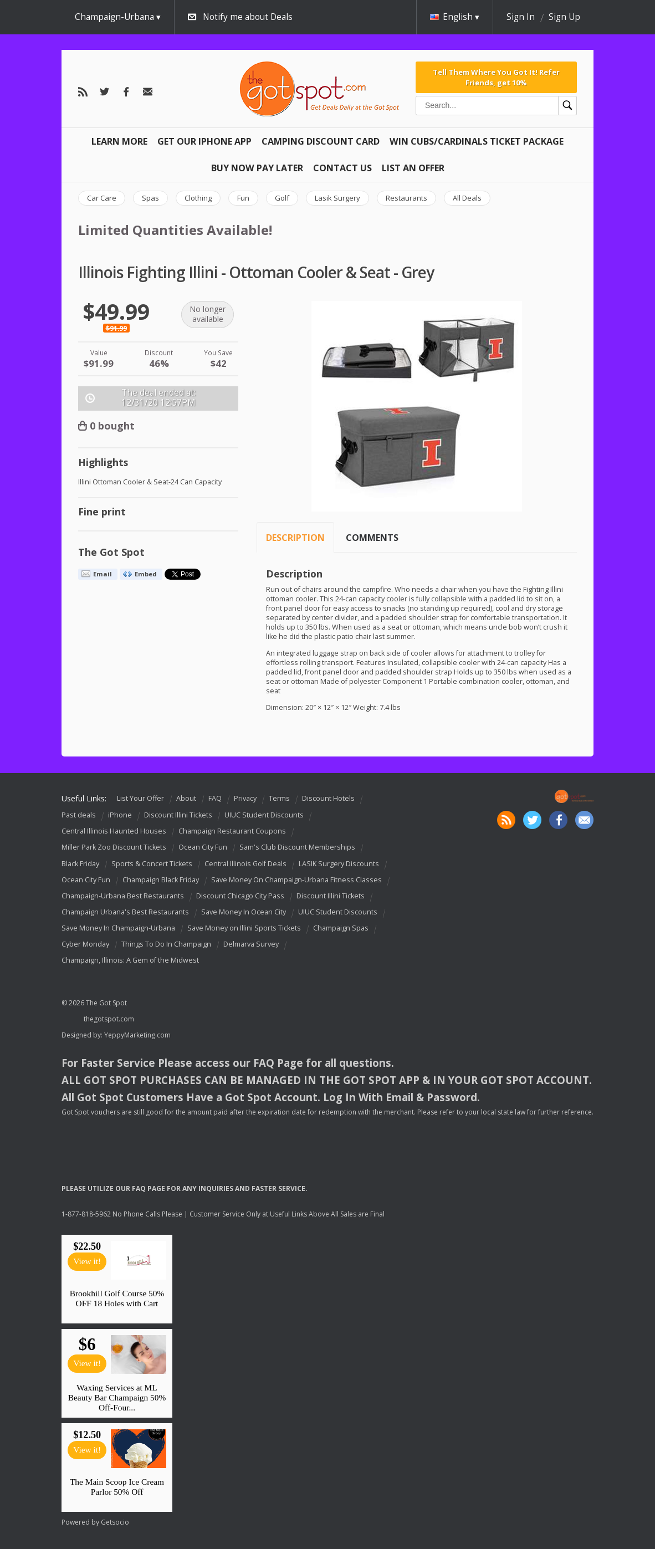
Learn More (119, 141)
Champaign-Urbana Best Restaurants (123, 896)
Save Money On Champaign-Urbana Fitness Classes (296, 880)
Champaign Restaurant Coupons (232, 831)
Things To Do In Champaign (166, 944)
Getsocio (115, 1522)
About (186, 798)
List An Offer (413, 168)
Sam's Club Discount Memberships (297, 847)
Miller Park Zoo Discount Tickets (114, 847)
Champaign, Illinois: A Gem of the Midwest (130, 960)
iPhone (120, 815)
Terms (279, 798)
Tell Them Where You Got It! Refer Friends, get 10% (496, 77)
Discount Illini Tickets (178, 815)
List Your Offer (140, 798)
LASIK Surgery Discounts (339, 863)
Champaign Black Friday (160, 880)
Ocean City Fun (202, 847)
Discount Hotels (328, 798)
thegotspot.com (109, 1019)
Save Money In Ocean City (243, 912)
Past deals (79, 815)
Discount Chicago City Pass (240, 896)
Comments (372, 537)
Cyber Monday (85, 944)
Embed (146, 574)
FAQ (215, 798)
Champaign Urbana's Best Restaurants (125, 912)
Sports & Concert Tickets (151, 863)
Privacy (245, 798)
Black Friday (80, 863)
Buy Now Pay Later (257, 168)
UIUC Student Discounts (264, 815)
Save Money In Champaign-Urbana (118, 928)
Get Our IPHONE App (204, 141)
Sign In (520, 17)
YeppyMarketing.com (137, 1035)
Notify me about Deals (248, 17)
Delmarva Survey (251, 944)
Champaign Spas (341, 928)
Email (102, 574)
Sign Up (564, 17)
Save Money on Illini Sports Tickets (244, 928)
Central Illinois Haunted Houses (114, 831)
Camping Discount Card (321, 141)
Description (295, 537)
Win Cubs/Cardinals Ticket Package (477, 141)
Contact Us (342, 168)
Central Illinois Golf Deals (245, 863)
